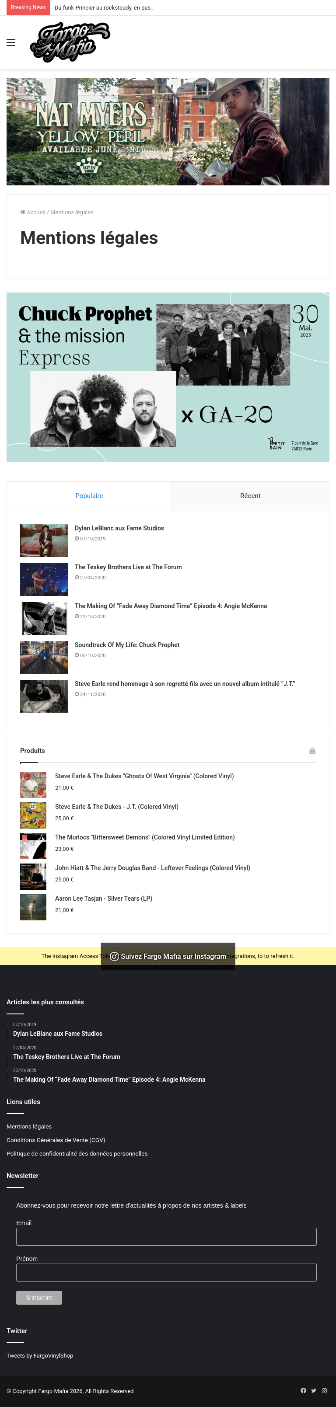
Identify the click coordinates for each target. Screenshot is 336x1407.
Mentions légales (29, 1126)
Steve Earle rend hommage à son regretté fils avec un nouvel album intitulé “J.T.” (185, 683)
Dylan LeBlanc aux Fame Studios (119, 528)
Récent (250, 496)
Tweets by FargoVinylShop (40, 1355)
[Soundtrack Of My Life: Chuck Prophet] (44, 657)
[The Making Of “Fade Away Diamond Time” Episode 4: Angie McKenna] (44, 618)
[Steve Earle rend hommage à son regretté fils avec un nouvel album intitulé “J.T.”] (44, 696)
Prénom (27, 1258)
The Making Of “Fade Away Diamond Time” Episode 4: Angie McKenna (171, 606)
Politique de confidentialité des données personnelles (77, 1153)
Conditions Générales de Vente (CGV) (56, 1139)
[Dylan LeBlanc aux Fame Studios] (44, 540)
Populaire (89, 496)
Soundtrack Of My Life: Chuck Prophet (127, 644)
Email (24, 1222)
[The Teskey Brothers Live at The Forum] (44, 579)
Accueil (33, 212)
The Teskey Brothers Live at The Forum (128, 567)
